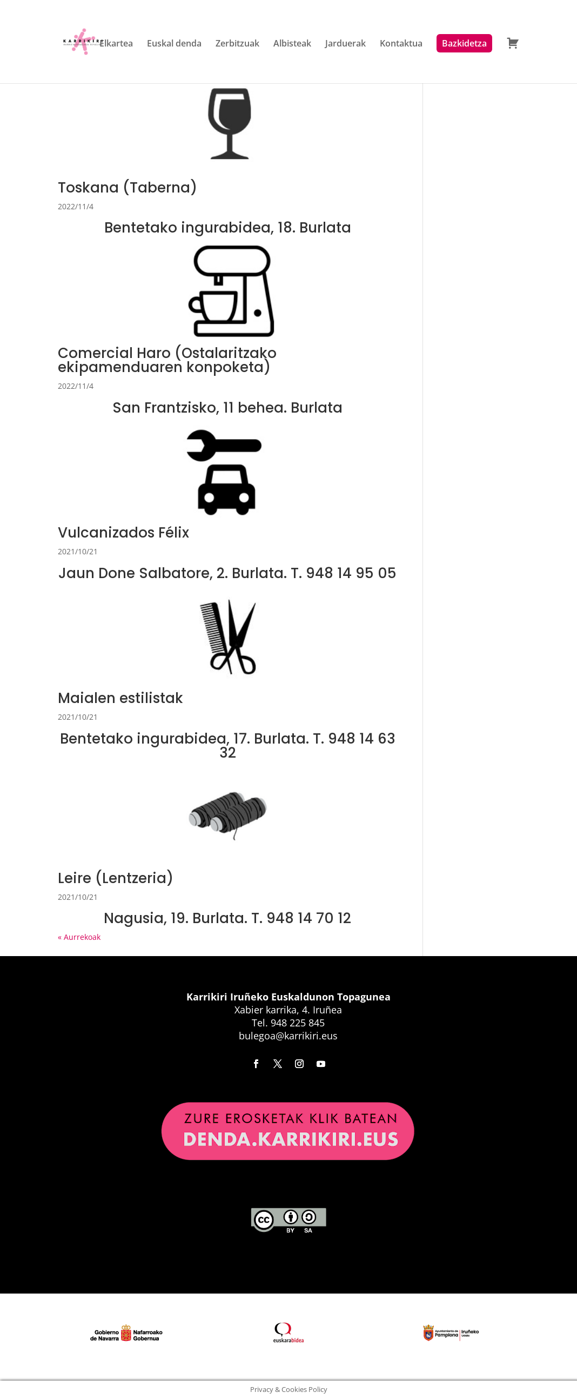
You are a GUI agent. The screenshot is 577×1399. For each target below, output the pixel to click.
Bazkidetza (464, 43)
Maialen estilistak (120, 698)
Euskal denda (174, 44)
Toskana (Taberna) (127, 187)
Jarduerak (345, 44)
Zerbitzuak (237, 44)
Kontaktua (401, 44)
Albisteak (292, 44)
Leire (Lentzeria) (115, 878)
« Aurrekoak (79, 937)
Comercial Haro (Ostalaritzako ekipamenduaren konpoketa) (167, 360)
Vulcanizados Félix (123, 532)
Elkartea (116, 44)
